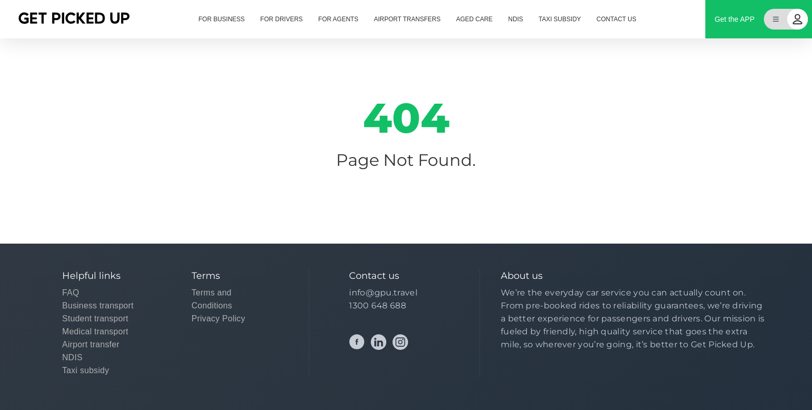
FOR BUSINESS (221, 19)
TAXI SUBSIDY (560, 19)
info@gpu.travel (383, 293)
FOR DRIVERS (281, 19)
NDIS (515, 19)
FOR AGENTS (338, 19)
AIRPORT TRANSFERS (407, 19)
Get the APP (735, 19)
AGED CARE (474, 19)
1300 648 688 (377, 305)
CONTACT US (616, 19)
